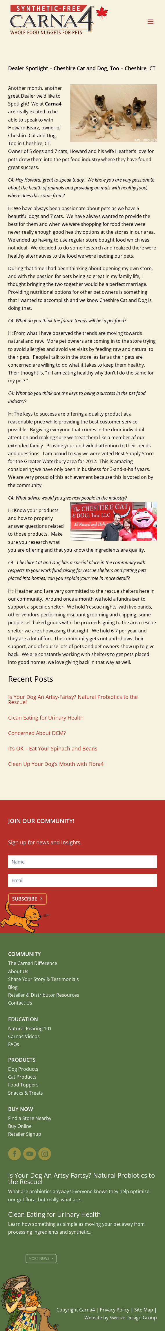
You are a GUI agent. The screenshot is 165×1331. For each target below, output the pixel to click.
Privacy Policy (114, 1310)
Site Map (143, 1310)
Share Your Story (26, 979)
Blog (13, 987)
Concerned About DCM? (37, 732)
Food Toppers (23, 1085)
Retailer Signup (24, 1134)
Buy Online (20, 1126)
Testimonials (65, 979)
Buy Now (20, 1108)
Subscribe (24, 899)
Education (23, 1019)
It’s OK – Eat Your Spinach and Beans (52, 748)
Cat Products (22, 1077)
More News (50, 1258)
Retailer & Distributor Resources (43, 995)
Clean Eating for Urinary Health (46, 717)
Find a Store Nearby (29, 1118)
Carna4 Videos (24, 1036)
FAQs (13, 1044)
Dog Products (23, 1069)
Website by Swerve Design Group (120, 1317)
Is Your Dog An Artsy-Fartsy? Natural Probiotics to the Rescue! (73, 699)
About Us (18, 971)
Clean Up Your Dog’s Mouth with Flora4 (56, 763)
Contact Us (20, 1003)
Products (21, 1059)
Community (24, 953)
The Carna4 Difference (32, 963)
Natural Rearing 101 (30, 1028)
